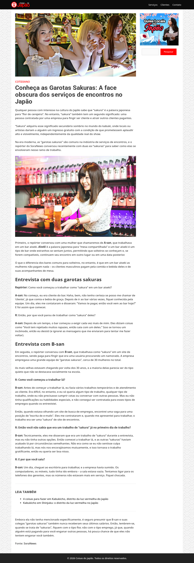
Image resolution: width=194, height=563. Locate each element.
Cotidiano (22, 81)
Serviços (153, 4)
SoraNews (30, 543)
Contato (176, 4)
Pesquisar (168, 51)
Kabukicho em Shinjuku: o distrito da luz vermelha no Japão (60, 503)
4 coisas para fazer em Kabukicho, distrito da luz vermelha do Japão (65, 499)
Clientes (165, 4)
